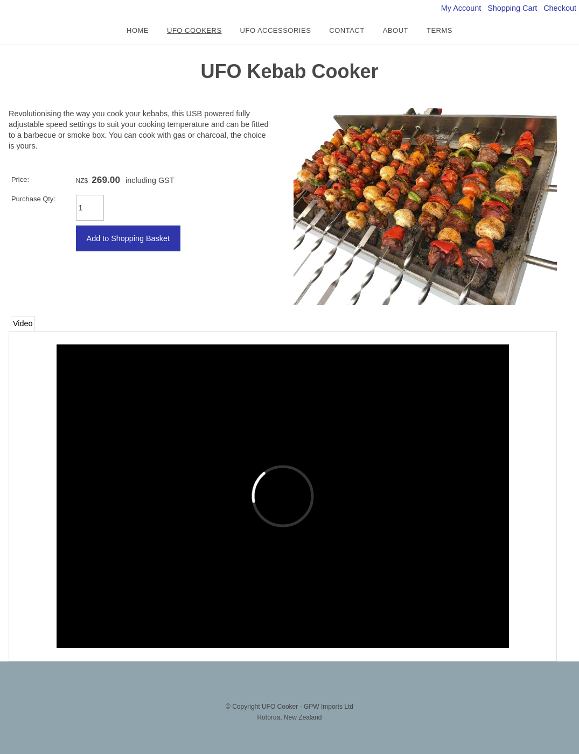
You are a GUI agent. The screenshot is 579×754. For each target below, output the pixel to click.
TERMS (439, 30)
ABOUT (395, 30)
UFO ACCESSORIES (275, 30)
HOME (138, 30)
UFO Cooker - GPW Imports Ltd (307, 706)
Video (23, 323)
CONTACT (346, 30)
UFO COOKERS (194, 30)
